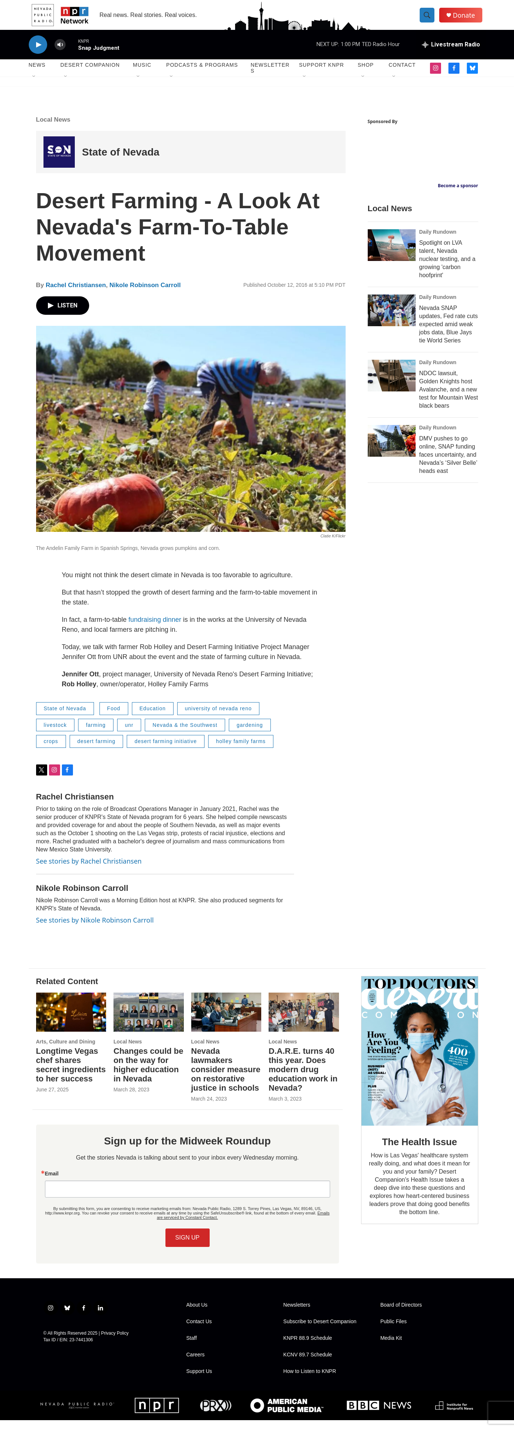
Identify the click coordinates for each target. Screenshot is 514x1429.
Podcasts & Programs (202, 74)
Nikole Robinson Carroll (145, 293)
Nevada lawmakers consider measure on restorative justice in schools (226, 1078)
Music (142, 74)
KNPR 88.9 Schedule (307, 1347)
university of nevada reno (218, 717)
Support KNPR (321, 74)
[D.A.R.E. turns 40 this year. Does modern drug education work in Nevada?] (304, 1021)
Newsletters (270, 77)
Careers (195, 1363)
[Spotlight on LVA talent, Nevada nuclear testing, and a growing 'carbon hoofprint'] (392, 254)
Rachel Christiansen (76, 293)
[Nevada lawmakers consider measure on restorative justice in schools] (226, 1021)
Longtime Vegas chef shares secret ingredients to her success (71, 1073)
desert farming (96, 750)
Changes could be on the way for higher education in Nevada (148, 1073)
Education (153, 717)
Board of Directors (401, 1314)
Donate (466, 19)
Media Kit (391, 1347)
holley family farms (241, 750)
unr (129, 734)
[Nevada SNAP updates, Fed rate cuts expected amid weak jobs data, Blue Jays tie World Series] (392, 319)
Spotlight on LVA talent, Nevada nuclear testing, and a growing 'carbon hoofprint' (447, 267)
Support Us (199, 1380)
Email (52, 1182)
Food (113, 717)
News (37, 74)
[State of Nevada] (59, 161)
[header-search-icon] (429, 19)
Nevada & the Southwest (185, 734)
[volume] (60, 53)
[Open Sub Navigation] (34, 85)
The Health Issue (419, 1150)
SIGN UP (187, 1246)
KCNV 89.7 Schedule (307, 1363)
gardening (250, 734)
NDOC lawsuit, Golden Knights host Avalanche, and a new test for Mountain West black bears (448, 398)
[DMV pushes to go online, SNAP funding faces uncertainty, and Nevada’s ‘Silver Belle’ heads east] (392, 450)
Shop (366, 74)
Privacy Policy (115, 1342)
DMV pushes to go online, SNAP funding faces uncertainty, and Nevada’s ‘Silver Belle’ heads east (448, 463)
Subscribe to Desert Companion (319, 1330)
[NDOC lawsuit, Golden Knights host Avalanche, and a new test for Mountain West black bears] (392, 384)
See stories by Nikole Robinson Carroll (95, 928)
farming (96, 734)
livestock (55, 734)
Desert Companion (90, 74)
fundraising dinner (155, 628)
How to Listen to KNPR (309, 1380)
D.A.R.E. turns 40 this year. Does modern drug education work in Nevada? (303, 1078)
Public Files (393, 1330)
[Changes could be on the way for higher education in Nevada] (148, 1021)
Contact (402, 74)
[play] (38, 53)
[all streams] (451, 53)
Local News (53, 128)
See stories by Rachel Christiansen (89, 869)
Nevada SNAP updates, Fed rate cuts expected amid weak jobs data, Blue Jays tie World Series (448, 333)
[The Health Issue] (419, 1060)
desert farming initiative (165, 750)
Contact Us (199, 1330)
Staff (191, 1347)
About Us (197, 1314)
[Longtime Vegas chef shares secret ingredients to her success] (71, 1021)
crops (51, 750)
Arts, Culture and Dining (65, 1050)
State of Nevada (121, 161)
